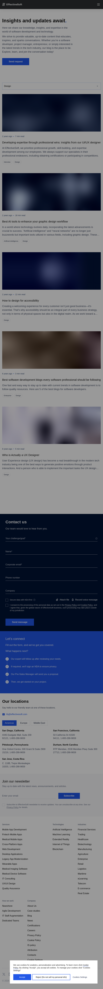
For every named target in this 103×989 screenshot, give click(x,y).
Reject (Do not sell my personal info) (51, 977)
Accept (22, 977)
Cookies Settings (80, 977)
